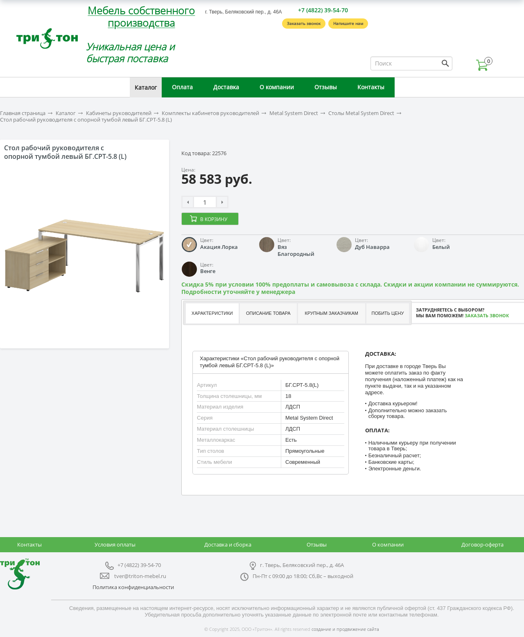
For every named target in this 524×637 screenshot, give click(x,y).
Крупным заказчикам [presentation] (331, 313)
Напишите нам (348, 23)
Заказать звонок (304, 23)
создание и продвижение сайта (345, 629)
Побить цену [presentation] (388, 313)
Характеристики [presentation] (212, 313)
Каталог (146, 87)
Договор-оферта (482, 544)
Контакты (370, 87)
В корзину (213, 219)
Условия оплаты (115, 544)
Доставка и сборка (227, 544)
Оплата (182, 87)
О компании (277, 87)
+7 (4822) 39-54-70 (323, 10)
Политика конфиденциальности (133, 587)
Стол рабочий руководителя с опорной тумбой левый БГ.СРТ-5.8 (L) (86, 119)
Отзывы (325, 87)
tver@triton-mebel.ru (140, 576)
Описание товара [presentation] (268, 313)
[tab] (212, 313)
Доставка (226, 87)
